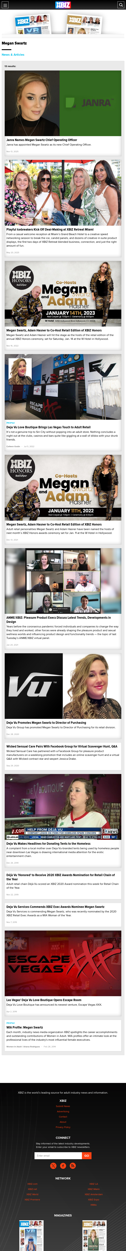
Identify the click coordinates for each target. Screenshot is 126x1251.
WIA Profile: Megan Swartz (24, 1027)
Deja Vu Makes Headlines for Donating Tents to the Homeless (48, 843)
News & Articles (13, 54)
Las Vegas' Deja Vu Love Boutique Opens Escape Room (43, 999)
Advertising (63, 1111)
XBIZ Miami (94, 1189)
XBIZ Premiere (32, 1199)
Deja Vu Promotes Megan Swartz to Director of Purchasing (46, 722)
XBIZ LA (93, 1184)
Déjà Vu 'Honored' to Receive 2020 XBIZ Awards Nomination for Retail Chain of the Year (60, 877)
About (63, 1122)
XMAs (93, 1204)
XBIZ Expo (93, 1199)
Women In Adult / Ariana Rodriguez (23, 1046)
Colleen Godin (13, 446)
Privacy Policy (63, 1127)
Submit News (63, 1106)
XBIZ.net (32, 1189)
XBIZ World (32, 1194)
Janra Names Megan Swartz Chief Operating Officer (41, 139)
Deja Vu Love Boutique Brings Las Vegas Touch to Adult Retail (48, 427)
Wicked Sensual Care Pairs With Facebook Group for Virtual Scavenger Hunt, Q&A (61, 746)
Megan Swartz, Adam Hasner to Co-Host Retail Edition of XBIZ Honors (54, 330)
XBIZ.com (32, 1184)
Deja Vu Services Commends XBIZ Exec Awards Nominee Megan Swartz (55, 906)
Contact (63, 1116)
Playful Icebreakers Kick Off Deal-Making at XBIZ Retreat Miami (50, 229)
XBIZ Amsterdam (94, 1194)
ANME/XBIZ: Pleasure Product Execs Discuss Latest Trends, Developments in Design (58, 619)
